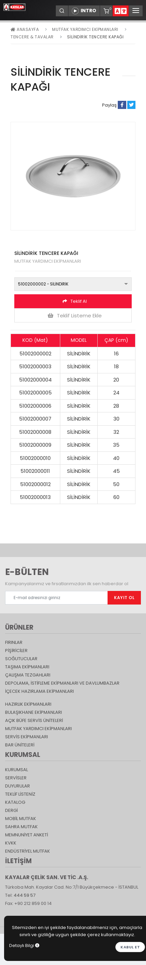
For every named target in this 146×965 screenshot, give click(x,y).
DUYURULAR (17, 786)
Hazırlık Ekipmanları (28, 704)
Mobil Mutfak (20, 818)
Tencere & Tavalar (32, 37)
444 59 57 (24, 895)
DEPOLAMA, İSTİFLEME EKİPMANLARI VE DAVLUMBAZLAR (62, 683)
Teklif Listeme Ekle (75, 315)
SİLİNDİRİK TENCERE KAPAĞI (95, 37)
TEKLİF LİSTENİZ (20, 794)
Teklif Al (75, 301)
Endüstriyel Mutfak (27, 851)
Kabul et (130, 947)
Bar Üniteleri (19, 745)
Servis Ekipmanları (26, 737)
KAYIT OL (124, 597)
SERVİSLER (16, 778)
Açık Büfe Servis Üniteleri (34, 720)
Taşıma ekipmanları (27, 667)
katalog (15, 802)
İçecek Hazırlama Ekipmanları (39, 691)
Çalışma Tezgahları (27, 675)
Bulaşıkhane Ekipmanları (33, 712)
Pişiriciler (16, 650)
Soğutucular (21, 658)
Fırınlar (13, 642)
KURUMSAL (16, 769)
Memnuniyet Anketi (26, 835)
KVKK (10, 843)
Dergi (11, 810)
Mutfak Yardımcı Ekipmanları (85, 29)
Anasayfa (25, 29)
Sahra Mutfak (21, 826)
